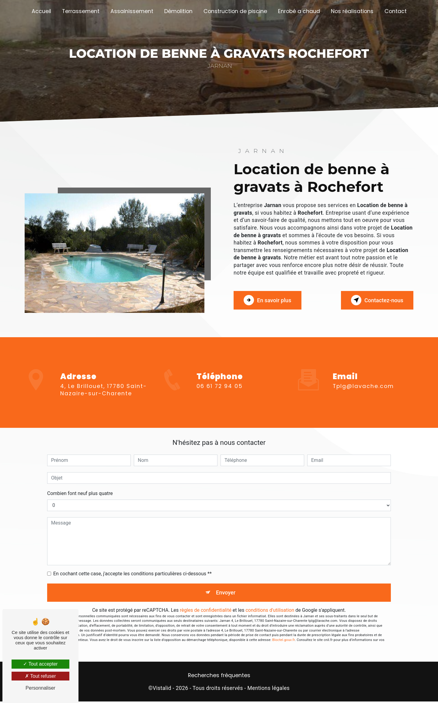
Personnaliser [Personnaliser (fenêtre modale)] (40, 688)
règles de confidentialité (205, 612)
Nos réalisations (352, 11)
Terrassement (80, 11)
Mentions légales (268, 690)
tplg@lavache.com (363, 377)
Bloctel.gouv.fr (283, 641)
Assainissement (131, 11)
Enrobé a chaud (299, 11)
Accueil (41, 11)
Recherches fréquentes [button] (219, 676)
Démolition (178, 11)
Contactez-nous (373, 300)
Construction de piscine (235, 11)
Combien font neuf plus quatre (80, 493)
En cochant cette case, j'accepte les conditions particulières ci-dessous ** (132, 574)
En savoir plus (270, 300)
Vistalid (162, 690)
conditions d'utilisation (269, 612)
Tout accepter (40, 664)
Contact (395, 11)
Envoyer (226, 593)
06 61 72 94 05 (219, 395)
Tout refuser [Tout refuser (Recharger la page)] (40, 676)
